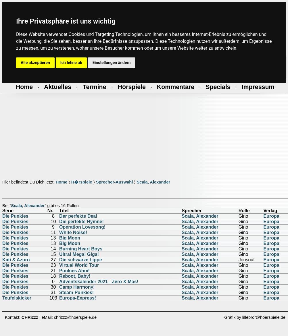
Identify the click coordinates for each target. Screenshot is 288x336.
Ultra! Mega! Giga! (79, 254)
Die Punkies (15, 216)
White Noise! (73, 232)
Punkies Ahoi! (74, 270)
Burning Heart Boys (80, 248)
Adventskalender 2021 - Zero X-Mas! (98, 281)
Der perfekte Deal (78, 216)
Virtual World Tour (79, 265)
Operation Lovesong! (82, 227)
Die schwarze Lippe (80, 259)
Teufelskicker (16, 298)
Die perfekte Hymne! (81, 221)
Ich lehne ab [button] (71, 62)
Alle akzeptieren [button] (35, 62)
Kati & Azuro (16, 259)
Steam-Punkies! (76, 292)
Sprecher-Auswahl (114, 182)
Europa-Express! (77, 298)
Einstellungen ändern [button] (112, 62)
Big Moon (69, 237)
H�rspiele (81, 182)
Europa (271, 216)
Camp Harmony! (77, 287)
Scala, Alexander (153, 182)
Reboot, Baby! (74, 276)
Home (62, 182)
